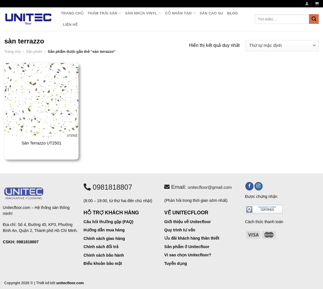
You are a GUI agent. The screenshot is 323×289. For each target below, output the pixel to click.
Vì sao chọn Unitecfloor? (187, 255)
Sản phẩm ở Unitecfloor (186, 246)
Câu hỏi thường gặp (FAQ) (108, 221)
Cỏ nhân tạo (180, 13)
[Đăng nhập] (307, 3)
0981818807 (108, 187)
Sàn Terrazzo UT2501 (41, 143)
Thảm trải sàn (104, 13)
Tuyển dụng (175, 263)
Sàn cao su (211, 13)
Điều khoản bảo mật (103, 263)
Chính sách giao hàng (104, 238)
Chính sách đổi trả (101, 246)
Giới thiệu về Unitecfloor (187, 221)
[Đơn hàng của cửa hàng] (282, 45)
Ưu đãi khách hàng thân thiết (191, 238)
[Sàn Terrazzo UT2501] (41, 100)
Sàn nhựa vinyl (143, 13)
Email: (198, 187)
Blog (232, 13)
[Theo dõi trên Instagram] (258, 186)
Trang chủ (72, 13)
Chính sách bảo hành (104, 255)
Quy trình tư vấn (179, 230)
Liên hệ (70, 24)
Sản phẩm (34, 51)
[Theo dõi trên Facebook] (249, 186)
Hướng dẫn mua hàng (104, 230)
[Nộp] (314, 19)
